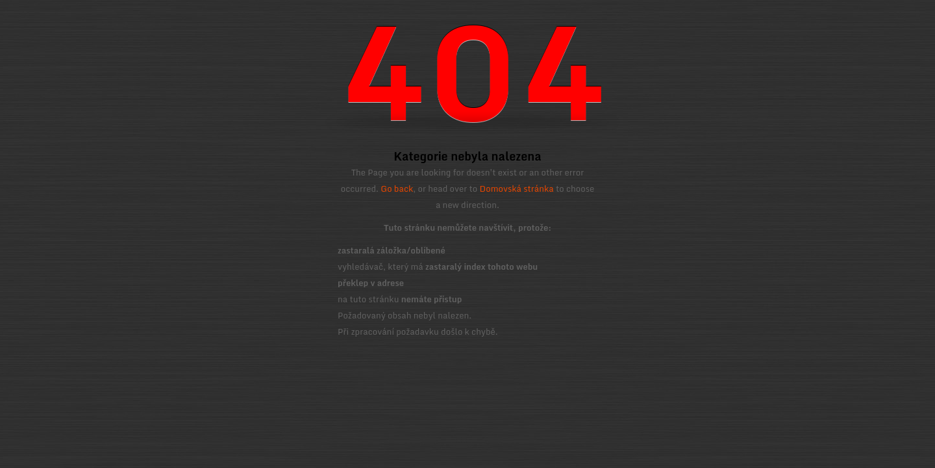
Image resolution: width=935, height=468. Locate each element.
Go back (396, 188)
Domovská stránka (517, 188)
